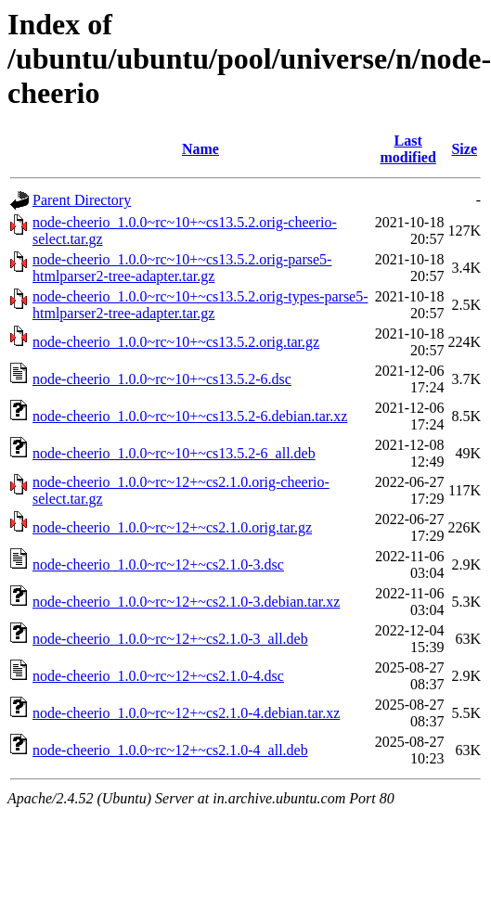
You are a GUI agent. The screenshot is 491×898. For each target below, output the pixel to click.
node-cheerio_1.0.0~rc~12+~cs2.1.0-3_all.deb (170, 639)
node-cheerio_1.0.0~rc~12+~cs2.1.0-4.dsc (158, 676)
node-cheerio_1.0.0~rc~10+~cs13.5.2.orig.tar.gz (175, 342)
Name (200, 149)
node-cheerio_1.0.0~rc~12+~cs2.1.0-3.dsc (158, 564)
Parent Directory (81, 200)
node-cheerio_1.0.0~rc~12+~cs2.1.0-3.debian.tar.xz (186, 601)
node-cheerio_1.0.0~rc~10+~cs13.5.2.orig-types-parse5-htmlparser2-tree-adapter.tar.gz (200, 305)
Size (464, 149)
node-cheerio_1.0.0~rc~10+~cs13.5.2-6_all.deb (174, 453)
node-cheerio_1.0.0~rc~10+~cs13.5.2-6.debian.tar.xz (189, 416)
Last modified (407, 149)
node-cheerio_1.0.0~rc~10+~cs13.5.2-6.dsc (161, 379)
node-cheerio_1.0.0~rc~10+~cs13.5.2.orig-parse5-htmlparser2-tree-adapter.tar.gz (181, 267)
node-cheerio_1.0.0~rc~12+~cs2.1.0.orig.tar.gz (172, 527)
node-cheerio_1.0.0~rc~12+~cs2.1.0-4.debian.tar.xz (186, 713)
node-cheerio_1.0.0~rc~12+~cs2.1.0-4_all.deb (170, 750)
